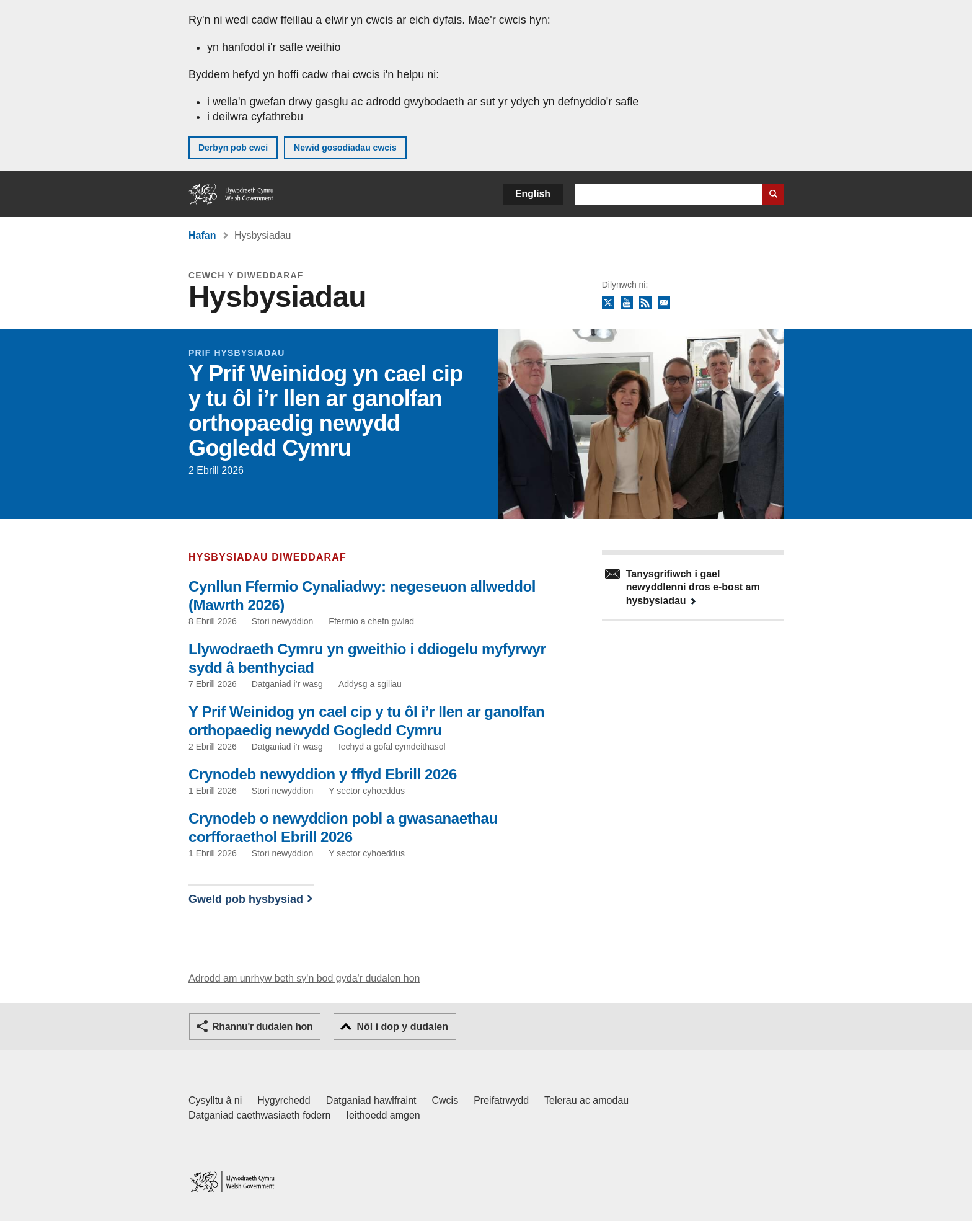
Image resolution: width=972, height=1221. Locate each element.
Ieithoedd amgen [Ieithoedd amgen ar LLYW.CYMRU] (383, 1115)
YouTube (627, 303)
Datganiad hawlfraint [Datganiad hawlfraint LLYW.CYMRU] (371, 1100)
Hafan (202, 235)
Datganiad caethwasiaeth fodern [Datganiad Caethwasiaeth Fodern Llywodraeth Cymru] (259, 1115)
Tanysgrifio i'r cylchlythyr (664, 303)
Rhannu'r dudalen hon (262, 1026)
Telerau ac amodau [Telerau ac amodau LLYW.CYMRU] (586, 1100)
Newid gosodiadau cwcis (345, 148)
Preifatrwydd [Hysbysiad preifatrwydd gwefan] (501, 1100)
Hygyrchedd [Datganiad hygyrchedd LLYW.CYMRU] (283, 1100)
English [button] (532, 194)
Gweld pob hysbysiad (245, 899)
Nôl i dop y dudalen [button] (402, 1026)
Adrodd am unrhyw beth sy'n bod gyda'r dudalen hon (304, 978)
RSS (645, 303)
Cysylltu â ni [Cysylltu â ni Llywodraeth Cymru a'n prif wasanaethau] (215, 1100)
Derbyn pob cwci (233, 148)
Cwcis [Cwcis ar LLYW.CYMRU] (445, 1100)
